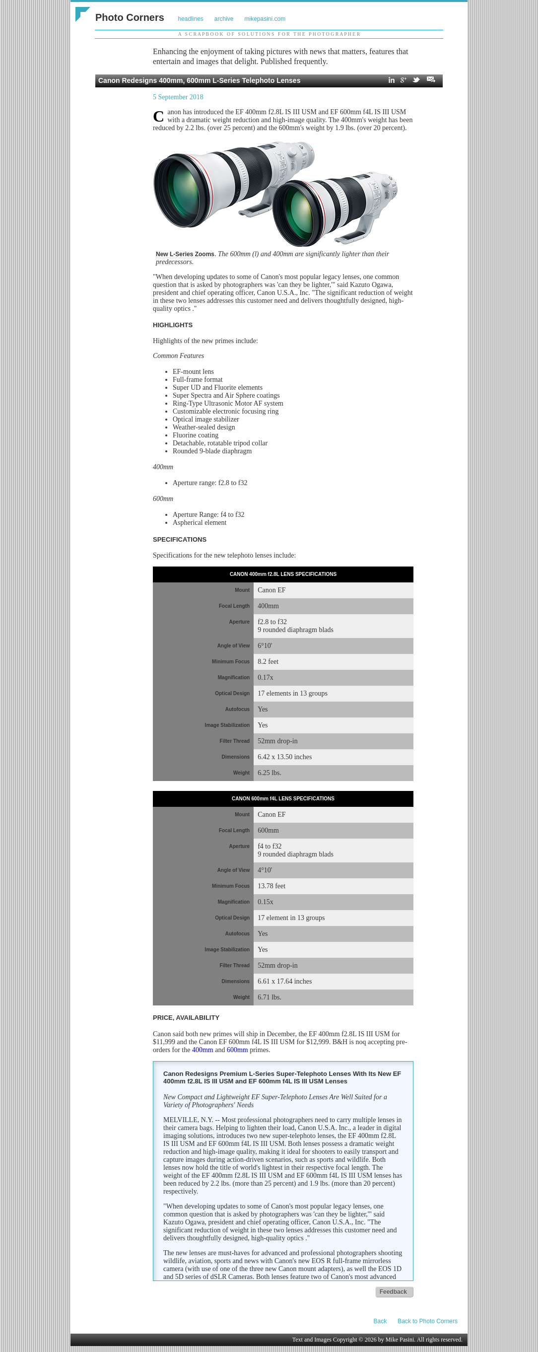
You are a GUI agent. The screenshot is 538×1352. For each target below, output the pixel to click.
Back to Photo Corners (428, 1321)
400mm (202, 1050)
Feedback (393, 1291)
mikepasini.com (265, 18)
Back (380, 1321)
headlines (190, 18)
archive (224, 18)
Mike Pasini (400, 1339)
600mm (237, 1050)
